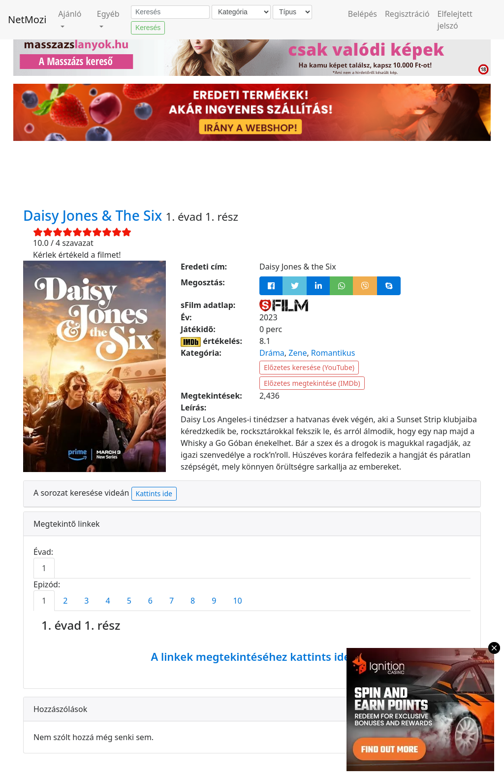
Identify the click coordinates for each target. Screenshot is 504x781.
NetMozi (27, 19)
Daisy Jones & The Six (94, 215)
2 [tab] (65, 600)
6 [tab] (150, 600)
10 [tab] (237, 600)
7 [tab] (171, 600)
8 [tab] (192, 600)
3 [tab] (86, 600)
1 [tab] (44, 568)
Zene (297, 352)
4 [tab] (107, 600)
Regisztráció (407, 13)
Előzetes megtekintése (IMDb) (312, 383)
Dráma (271, 352)
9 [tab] (214, 600)
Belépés (362, 13)
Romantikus (333, 352)
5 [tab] (129, 600)
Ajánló (69, 13)
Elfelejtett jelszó (455, 19)
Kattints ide (154, 493)
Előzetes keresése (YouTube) (309, 367)
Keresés (147, 28)
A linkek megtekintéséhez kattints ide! (252, 656)
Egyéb (108, 13)
